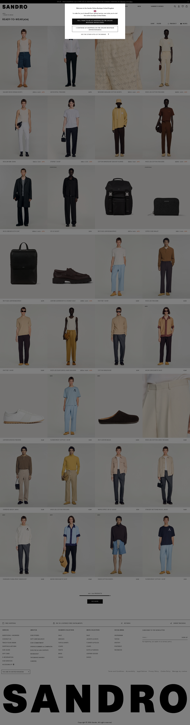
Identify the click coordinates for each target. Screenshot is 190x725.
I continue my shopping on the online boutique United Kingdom (95, 29)
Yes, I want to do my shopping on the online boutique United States (95, 21)
